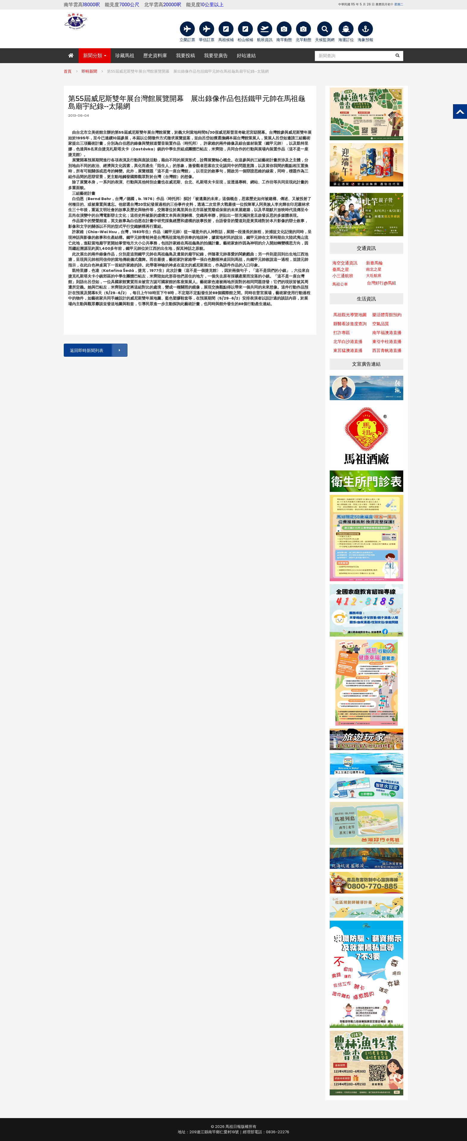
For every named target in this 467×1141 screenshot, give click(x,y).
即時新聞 (89, 71)
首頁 (67, 71)
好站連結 (246, 55)
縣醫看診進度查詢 (350, 324)
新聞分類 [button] (94, 55)
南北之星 (374, 269)
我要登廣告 (216, 55)
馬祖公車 (340, 284)
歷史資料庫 (155, 55)
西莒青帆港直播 (386, 350)
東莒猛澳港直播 (347, 350)
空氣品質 (380, 324)
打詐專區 (341, 333)
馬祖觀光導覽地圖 (350, 315)
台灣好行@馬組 (381, 283)
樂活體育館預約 (386, 315)
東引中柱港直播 (386, 342)
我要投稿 (185, 55)
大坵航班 (374, 275)
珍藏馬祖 (124, 55)
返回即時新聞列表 (98, 350)
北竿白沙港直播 (347, 342)
